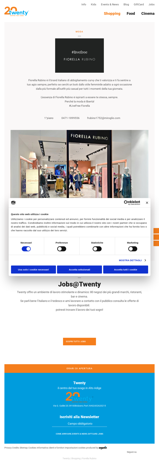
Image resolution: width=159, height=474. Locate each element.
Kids (93, 4)
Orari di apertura (79, 368)
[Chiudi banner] (147, 203)
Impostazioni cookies (75, 447)
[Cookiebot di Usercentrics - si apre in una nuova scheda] (126, 202)
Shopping (76, 458)
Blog (126, 4)
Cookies (32, 447)
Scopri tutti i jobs (76, 341)
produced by (96, 447)
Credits (15, 447)
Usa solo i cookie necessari (33, 269)
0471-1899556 (68, 118)
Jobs (152, 4)
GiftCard (139, 4)
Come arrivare (63, 434)
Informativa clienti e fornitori (50, 447)
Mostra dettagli (130, 260)
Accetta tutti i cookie (125, 269)
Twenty (66, 458)
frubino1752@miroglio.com (101, 118)
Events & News (110, 4)
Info (83, 4)
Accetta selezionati (79, 269)
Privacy (8, 447)
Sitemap (24, 447)
